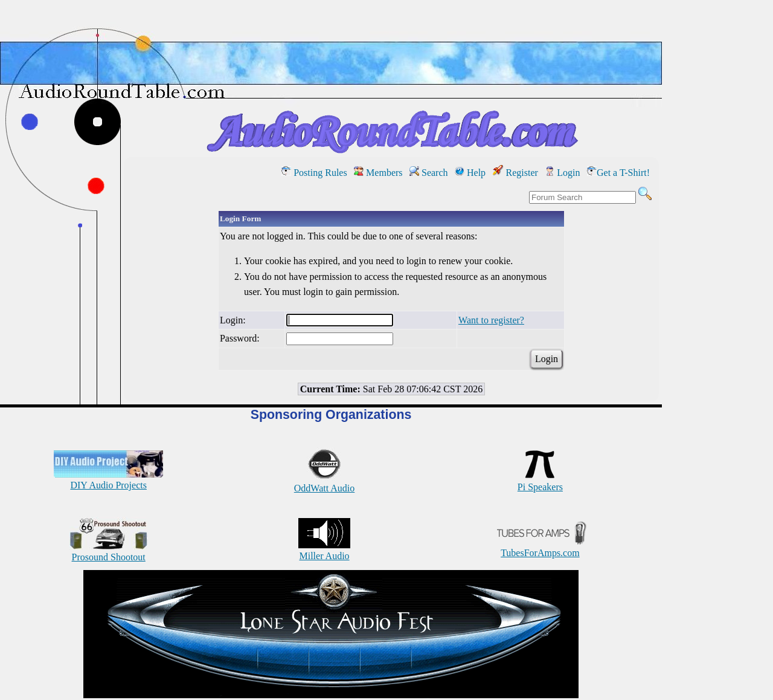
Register (515, 172)
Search (428, 172)
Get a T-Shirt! (618, 172)
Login (562, 172)
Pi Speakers (540, 481)
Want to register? (491, 320)
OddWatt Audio (324, 482)
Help (470, 172)
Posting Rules (314, 172)
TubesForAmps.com (540, 547)
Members (378, 172)
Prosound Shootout (108, 551)
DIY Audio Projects (108, 479)
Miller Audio (324, 550)
